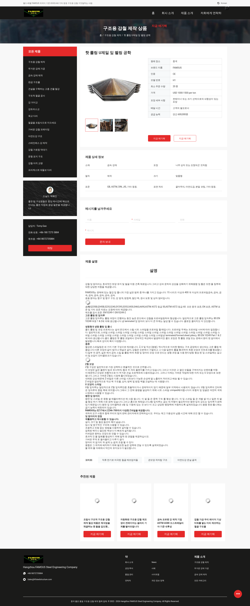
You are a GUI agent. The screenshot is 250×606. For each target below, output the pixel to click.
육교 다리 (33, 116)
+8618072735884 (45, 239)
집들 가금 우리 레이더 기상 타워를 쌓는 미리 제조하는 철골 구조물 (207, 523)
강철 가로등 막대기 (37, 149)
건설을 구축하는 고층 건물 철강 (44, 89)
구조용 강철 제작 (112, 35)
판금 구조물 (34, 82)
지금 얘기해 (159, 138)
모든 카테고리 (200, 580)
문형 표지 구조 (35, 156)
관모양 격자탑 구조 (157, 460)
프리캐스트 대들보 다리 (40, 170)
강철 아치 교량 (35, 163)
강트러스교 (33, 109)
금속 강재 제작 (35, 75)
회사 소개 (129, 562)
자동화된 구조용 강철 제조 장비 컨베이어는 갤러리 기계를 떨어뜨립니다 (133, 523)
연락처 (128, 580)
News (154, 562)
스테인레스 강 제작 (37, 143)
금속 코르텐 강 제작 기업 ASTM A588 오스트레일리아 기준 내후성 (170, 523)
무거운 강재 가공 (36, 68)
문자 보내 (105, 241)
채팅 (50, 248)
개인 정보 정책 (158, 580)
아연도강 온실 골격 (187, 460)
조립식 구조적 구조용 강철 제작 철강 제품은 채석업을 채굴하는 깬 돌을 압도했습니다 (96, 523)
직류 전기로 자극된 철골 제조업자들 (120, 460)
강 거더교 (33, 102)
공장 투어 (129, 568)
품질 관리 (129, 574)
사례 (153, 568)
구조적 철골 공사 (36, 95)
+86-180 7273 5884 (49, 232)
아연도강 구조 (35, 136)
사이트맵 (155, 574)
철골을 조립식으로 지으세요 (42, 122)
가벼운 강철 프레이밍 (39, 129)
